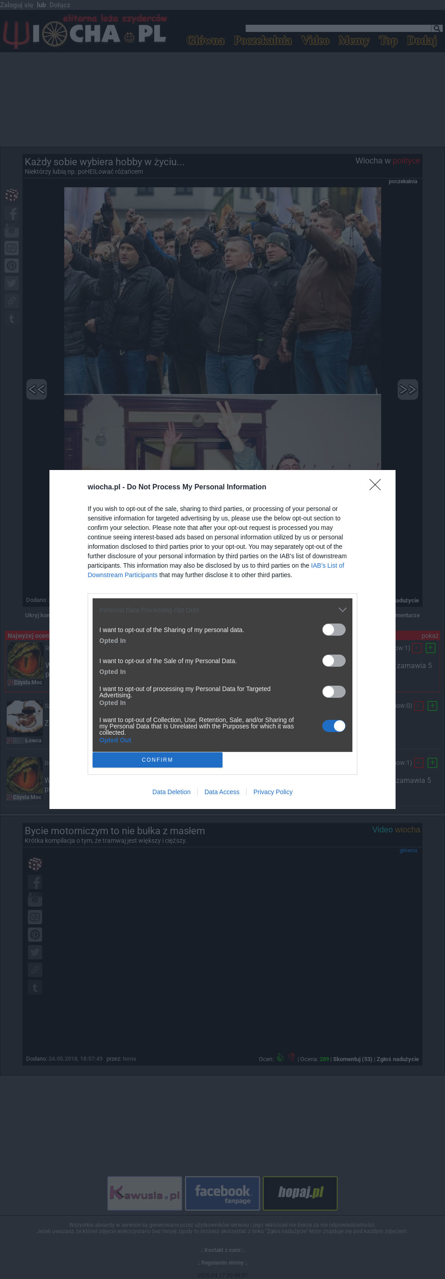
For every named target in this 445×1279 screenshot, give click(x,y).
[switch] (334, 630)
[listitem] (222, 610)
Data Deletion (171, 791)
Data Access (222, 791)
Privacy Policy (273, 791)
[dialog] (222, 639)
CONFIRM (157, 760)
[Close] (378, 487)
